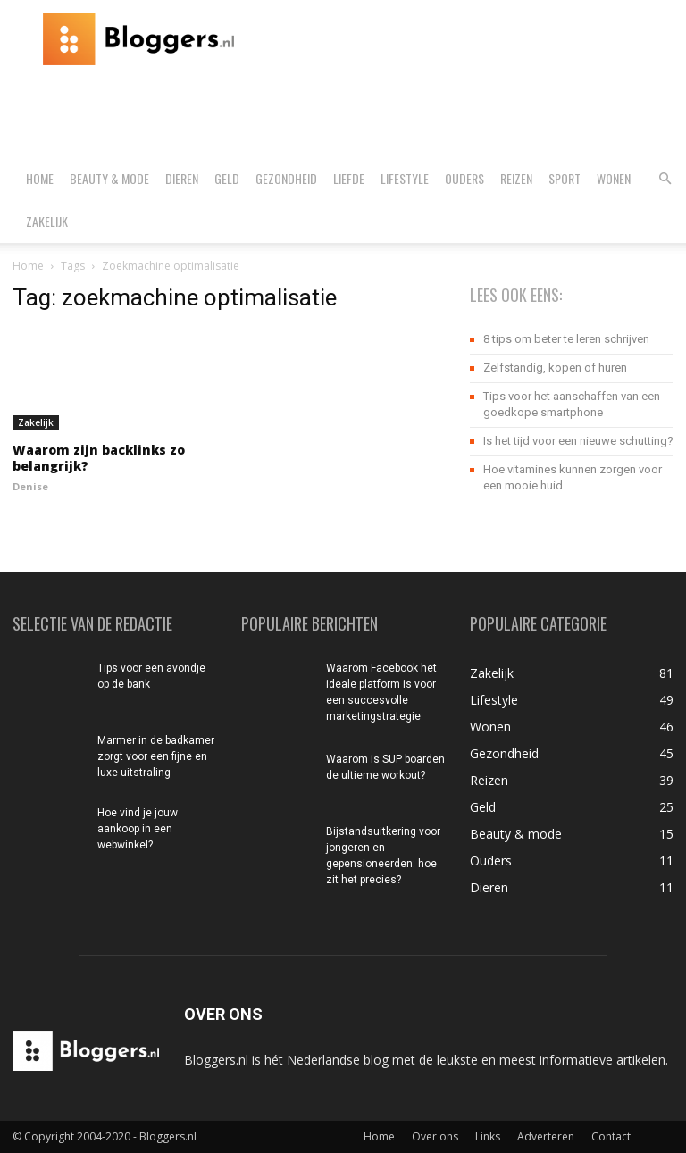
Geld (226, 178)
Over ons (435, 1136)
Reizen (516, 178)
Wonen (614, 178)
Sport (564, 178)
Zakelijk (47, 221)
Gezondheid (286, 178)
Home (40, 178)
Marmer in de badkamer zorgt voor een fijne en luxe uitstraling (155, 756)
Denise (30, 486)
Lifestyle (405, 178)
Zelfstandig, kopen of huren (555, 367)
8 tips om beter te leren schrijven (566, 339)
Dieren (181, 178)
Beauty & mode (109, 178)
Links (487, 1136)
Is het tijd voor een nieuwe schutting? (578, 440)
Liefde (348, 178)
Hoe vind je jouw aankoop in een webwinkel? (137, 828)
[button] (664, 179)
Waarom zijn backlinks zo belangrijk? (99, 457)
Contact (611, 1136)
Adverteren (545, 1136)
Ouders (464, 178)
